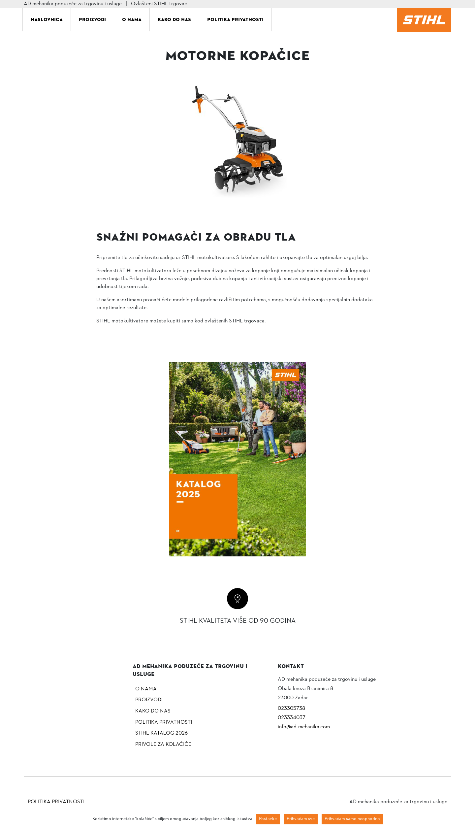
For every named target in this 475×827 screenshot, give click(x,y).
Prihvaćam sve (301, 819)
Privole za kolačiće (163, 744)
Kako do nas (174, 19)
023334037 (291, 717)
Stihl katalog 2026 (161, 733)
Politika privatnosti (235, 19)
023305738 (291, 708)
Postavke (268, 819)
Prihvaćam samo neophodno (352, 819)
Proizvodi (92, 19)
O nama (132, 19)
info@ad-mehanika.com (304, 727)
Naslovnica (47, 19)
